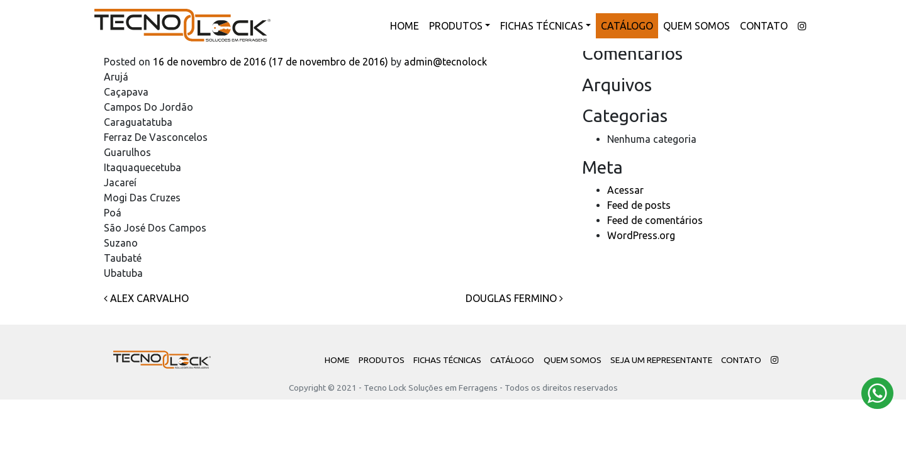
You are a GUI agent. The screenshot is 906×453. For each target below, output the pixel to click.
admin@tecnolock (444, 61)
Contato (764, 25)
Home (404, 25)
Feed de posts (639, 205)
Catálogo (627, 25)
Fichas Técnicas (541, 25)
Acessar (625, 190)
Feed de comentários (655, 220)
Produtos (456, 25)
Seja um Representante (661, 360)
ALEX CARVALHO (146, 298)
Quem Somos (696, 25)
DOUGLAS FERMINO (514, 298)
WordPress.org (641, 235)
